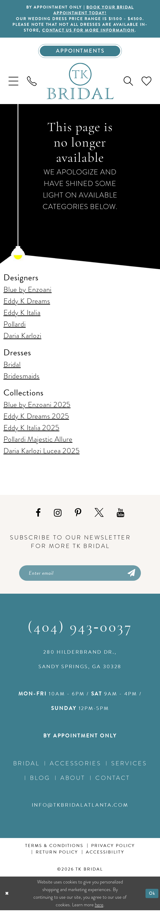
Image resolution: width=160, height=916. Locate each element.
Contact (112, 783)
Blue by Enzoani (27, 294)
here (99, 910)
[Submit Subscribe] (130, 577)
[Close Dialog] (7, 899)
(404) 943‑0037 (80, 633)
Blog (40, 783)
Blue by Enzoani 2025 (36, 409)
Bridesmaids (21, 380)
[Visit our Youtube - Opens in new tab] (120, 517)
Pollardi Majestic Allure (38, 443)
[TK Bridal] (80, 85)
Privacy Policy (113, 851)
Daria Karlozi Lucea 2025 (41, 455)
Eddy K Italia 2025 (31, 432)
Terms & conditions (54, 851)
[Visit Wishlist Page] (146, 85)
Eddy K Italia (22, 317)
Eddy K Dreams (26, 305)
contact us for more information (93, 33)
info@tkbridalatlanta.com (80, 810)
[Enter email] (80, 577)
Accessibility (105, 857)
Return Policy (57, 857)
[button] (13, 85)
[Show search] (128, 85)
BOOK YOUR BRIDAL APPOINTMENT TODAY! (95, 10)
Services (129, 769)
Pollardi (14, 328)
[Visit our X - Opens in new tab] (99, 517)
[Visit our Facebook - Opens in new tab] (38, 517)
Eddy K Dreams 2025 (36, 420)
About (72, 783)
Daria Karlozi (22, 340)
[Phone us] (32, 85)
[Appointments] (80, 54)
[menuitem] (13, 85)
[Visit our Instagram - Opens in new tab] (58, 517)
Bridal (12, 368)
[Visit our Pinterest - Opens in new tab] (78, 517)
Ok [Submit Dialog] (151, 898)
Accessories (75, 769)
